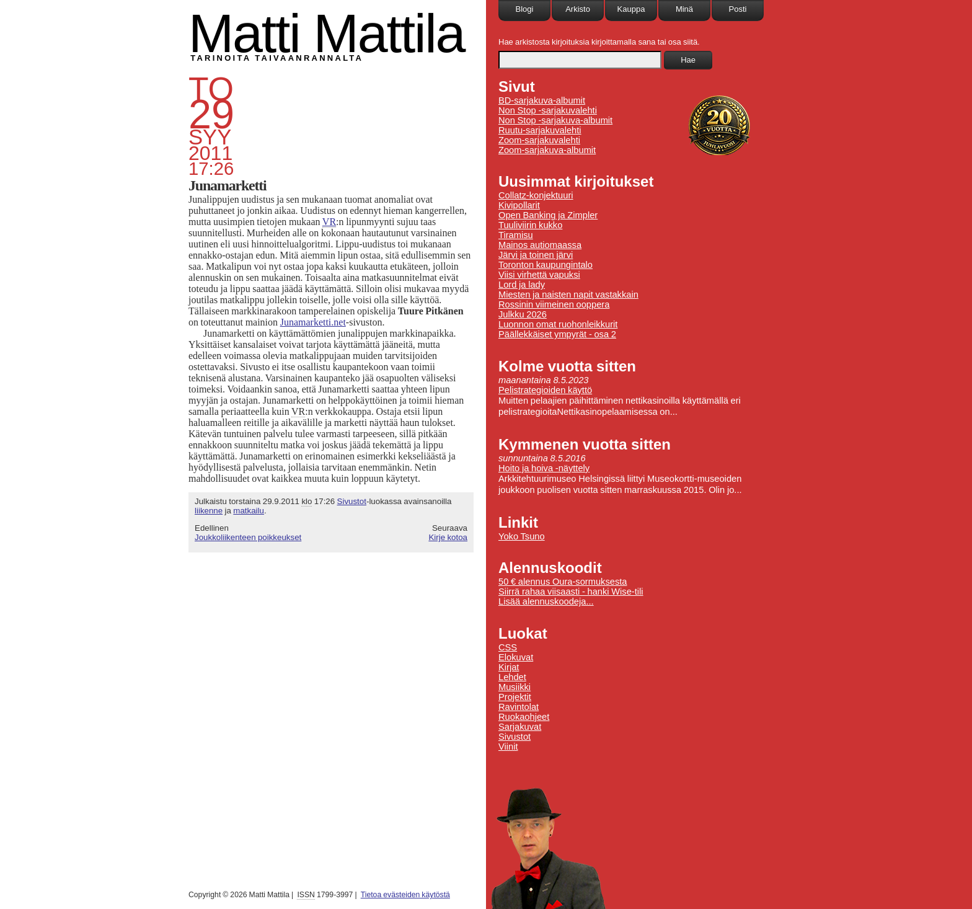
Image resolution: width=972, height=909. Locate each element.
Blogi (525, 9)
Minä (684, 9)
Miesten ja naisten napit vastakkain (568, 294)
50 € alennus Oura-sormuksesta (562, 582)
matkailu (248, 510)
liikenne (209, 510)
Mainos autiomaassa (539, 245)
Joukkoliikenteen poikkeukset (248, 537)
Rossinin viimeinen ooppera (553, 304)
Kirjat (508, 667)
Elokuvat (515, 657)
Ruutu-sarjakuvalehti (539, 130)
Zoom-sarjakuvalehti (539, 140)
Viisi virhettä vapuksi (539, 275)
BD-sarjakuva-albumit (541, 100)
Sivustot (351, 501)
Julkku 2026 (522, 314)
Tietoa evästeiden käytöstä (405, 894)
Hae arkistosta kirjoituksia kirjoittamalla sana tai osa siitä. (599, 42)
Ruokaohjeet (523, 717)
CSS (507, 647)
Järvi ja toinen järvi (535, 255)
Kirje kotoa (447, 537)
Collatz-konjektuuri (535, 195)
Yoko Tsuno (521, 536)
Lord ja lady (521, 285)
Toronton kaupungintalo (545, 265)
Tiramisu (515, 235)
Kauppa (631, 9)
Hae (688, 59)
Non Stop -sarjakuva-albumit (555, 120)
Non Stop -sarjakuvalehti (547, 110)
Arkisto (577, 9)
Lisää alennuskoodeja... (546, 601)
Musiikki (514, 687)
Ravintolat (518, 707)
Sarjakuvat (519, 727)
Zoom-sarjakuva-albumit (547, 150)
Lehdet (512, 677)
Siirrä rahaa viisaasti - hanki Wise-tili (570, 591)
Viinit (508, 747)
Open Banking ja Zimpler (548, 215)
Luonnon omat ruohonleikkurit (557, 324)
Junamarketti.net (313, 322)
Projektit (514, 697)
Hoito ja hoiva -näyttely (544, 468)
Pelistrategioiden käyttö (545, 390)
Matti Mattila (326, 33)
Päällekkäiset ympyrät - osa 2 (557, 334)
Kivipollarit (519, 205)
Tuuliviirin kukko (530, 225)
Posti (738, 9)
